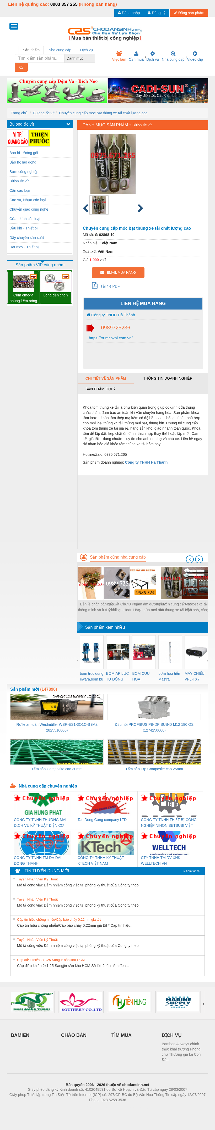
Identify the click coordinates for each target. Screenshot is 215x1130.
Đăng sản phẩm (189, 13)
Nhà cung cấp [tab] (60, 50)
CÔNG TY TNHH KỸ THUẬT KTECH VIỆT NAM (101, 860)
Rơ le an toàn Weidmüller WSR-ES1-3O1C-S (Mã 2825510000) (57, 727)
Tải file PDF (106, 285)
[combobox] (93, 58)
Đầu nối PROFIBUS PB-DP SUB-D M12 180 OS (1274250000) (154, 727)
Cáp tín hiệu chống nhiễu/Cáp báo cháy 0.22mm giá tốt (59, 919)
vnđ (103, 260)
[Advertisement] (143, 512)
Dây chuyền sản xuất (26, 237)
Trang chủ (19, 113)
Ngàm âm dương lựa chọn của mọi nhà (149, 607)
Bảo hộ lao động (22, 162)
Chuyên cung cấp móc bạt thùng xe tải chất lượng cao (103, 113)
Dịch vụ (152, 56)
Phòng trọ (74, 1108)
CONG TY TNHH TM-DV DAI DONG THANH (37, 860)
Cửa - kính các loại (24, 219)
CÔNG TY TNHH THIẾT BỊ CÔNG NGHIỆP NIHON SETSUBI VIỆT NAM (169, 823)
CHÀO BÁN (74, 1035)
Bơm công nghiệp (23, 172)
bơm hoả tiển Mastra (169, 676)
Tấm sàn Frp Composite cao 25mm (154, 769)
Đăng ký (156, 13)
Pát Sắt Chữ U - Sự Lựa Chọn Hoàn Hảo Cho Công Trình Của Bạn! (123, 607)
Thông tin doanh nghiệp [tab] (167, 378)
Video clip (195, 56)
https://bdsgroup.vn (100, 1108)
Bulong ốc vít (43, 113)
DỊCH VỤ (171, 1035)
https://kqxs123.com (132, 1108)
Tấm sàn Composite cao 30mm (57, 769)
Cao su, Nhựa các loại (27, 200)
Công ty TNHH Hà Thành (111, 315)
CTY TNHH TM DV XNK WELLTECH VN (160, 860)
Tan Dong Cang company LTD (102, 820)
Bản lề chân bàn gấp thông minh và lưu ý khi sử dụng (97, 607)
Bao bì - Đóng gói (23, 153)
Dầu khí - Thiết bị (23, 228)
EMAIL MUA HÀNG (118, 272)
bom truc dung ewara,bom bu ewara (92, 676)
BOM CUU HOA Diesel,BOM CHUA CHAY (142, 676)
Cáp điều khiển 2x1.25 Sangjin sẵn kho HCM (51, 960)
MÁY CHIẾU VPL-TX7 (195, 676)
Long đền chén (56, 295)
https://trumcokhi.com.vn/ (110, 338)
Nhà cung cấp (173, 56)
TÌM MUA (121, 1035)
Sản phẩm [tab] (31, 50)
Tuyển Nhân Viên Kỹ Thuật (37, 879)
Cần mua (136, 56)
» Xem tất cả (191, 871)
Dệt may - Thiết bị (24, 247)
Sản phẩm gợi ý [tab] (100, 389)
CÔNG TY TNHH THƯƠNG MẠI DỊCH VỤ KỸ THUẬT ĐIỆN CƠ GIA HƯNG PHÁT (40, 823)
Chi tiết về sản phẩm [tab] (105, 378)
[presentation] (190, 559)
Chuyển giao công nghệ (28, 209)
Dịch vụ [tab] (86, 50)
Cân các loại (19, 190)
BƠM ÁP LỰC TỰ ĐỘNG (117, 676)
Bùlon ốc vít (19, 181)
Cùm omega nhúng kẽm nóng (23, 298)
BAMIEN (20, 1035)
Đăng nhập (129, 13)
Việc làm (119, 56)
